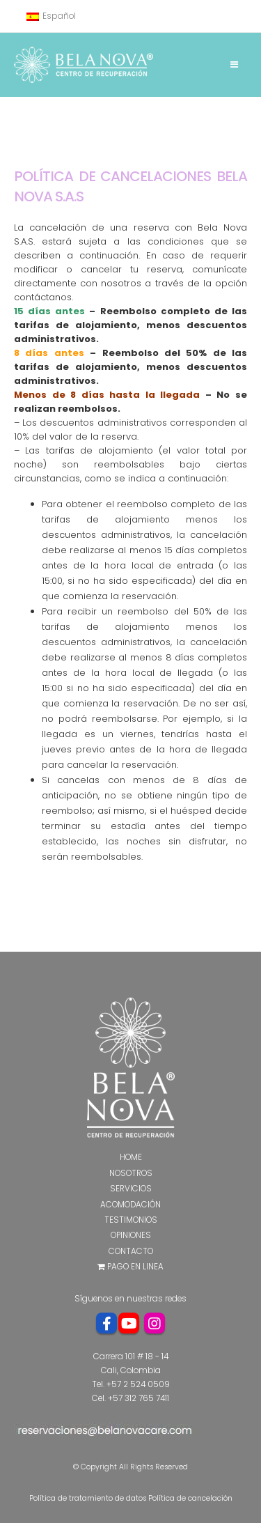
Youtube (128, 1323)
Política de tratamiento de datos (87, 1498)
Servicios (131, 1188)
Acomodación (130, 1204)
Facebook (106, 1323)
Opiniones (131, 1235)
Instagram (154, 1323)
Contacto (131, 1251)
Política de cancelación (190, 1498)
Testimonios (130, 1220)
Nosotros (130, 1173)
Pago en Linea (130, 1266)
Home (131, 1157)
